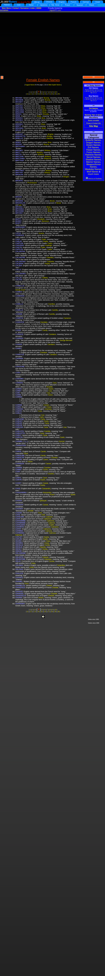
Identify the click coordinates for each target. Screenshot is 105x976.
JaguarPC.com (55, 10)
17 (48, 94)
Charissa (48, 409)
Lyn (20, 205)
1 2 (31, 94)
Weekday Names (93, 169)
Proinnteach (32, 183)
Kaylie (45, 241)
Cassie (45, 483)
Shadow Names (93, 159)
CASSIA (18, 501)
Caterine (49, 517)
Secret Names (93, 157)
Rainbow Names (93, 155)
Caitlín (50, 243)
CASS (17, 488)
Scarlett (49, 387)
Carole (43, 451)
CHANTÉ (19, 592)
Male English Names (54, 85)
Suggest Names (30, 85)
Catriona (48, 531)
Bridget (49, 136)
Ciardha (51, 474)
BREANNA (19, 110)
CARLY (18, 435)
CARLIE (18, 423)
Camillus (51, 304)
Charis (49, 407)
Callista (45, 278)
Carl (42, 415)
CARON (18, 460)
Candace (52, 334)
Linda (31, 567)
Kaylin (45, 539)
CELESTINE (20, 559)
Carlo (42, 417)
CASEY (18, 483)
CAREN (18, 389)
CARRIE (18, 468)
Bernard (69, 340)
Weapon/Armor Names (93, 165)
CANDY (18, 348)
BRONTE (19, 181)
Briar (49, 142)
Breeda (46, 114)
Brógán (66, 177)
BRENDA (19, 120)
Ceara (46, 543)
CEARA (18, 541)
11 (27, 94)
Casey (42, 485)
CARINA (18, 397)
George (62, 340)
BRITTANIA (20, 158)
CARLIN (18, 425)
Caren (45, 460)
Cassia (45, 505)
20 (58, 94)
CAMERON (19, 296)
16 (45, 94)
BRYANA (19, 207)
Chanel (49, 585)
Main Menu (6, 8)
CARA (17, 373)
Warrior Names (93, 162)
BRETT (18, 126)
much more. (93, 174)
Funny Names (93, 152)
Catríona (52, 533)
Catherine (47, 519)
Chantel (51, 596)
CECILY (18, 549)
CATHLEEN (20, 525)
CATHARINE (20, 521)
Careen (46, 405)
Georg (17, 290)
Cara (55, 383)
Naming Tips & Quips (93, 115)
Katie (44, 239)
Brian (43, 106)
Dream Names (93, 145)
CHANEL (19, 581)
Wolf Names (92, 172)
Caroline (54, 457)
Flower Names (93, 150)
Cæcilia (43, 547)
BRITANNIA (20, 146)
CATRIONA (19, 533)
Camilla (55, 310)
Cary (50, 391)
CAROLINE (19, 455)
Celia (33, 563)
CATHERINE (20, 523)
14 (38, 94)
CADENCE (19, 235)
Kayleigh (48, 245)
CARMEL (19, 441)
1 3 (35, 94)
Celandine (61, 565)
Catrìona (18, 535)
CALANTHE (20, 257)
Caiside (30, 511)
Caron (30, 462)
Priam (52, 495)
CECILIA (18, 547)
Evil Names (93, 147)
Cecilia (47, 545)
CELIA (18, 561)
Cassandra (46, 488)
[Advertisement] (30, 43)
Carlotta (47, 431)
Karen (51, 389)
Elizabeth (41, 219)
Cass (40, 513)
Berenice (45, 221)
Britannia (47, 158)
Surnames (24, 8)
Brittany (47, 150)
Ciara (48, 541)
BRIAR (18, 130)
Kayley (47, 264)
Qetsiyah (43, 501)
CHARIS (18, 598)
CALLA (18, 270)
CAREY (18, 391)
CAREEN (19, 383)
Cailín (43, 247)
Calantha (49, 257)
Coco (26, 583)
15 (42, 94)
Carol (26, 453)
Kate (43, 515)
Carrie (45, 470)
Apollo (73, 495)
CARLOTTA (20, 433)
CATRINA (19, 531)
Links (32, 8)
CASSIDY (19, 509)
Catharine (55, 527)
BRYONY (19, 213)
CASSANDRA (21, 493)
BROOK (18, 197)
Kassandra (47, 493)
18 (52, 94)
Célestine (48, 559)
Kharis (40, 598)
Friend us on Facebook (94, 178)
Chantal (55, 587)
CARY (17, 472)
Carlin (62, 437)
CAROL (18, 451)
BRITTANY (19, 160)
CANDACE (19, 322)
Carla (43, 419)
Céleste (45, 557)
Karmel (61, 441)
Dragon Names (93, 142)
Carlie (46, 421)
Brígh (39, 116)
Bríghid (50, 134)
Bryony (46, 144)
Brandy (46, 98)
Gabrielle (49, 138)
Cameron (67, 318)
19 (55, 94)
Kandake (44, 322)
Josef (23, 290)
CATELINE (19, 517)
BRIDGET (19, 134)
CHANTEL (19, 594)
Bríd (43, 118)
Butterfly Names (93, 140)
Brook (52, 201)
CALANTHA (20, 251)
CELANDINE (20, 553)
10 (56, 92)
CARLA (18, 413)
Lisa (64, 427)
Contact (15, 8)
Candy (44, 330)
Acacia (41, 233)
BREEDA (19, 118)
